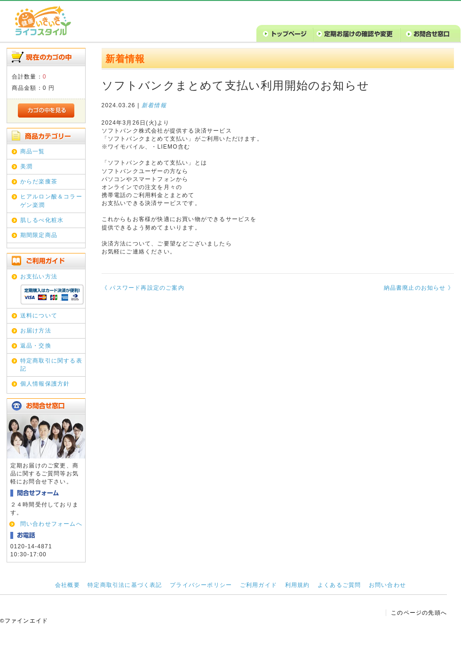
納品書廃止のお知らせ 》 (419, 288)
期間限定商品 (38, 235)
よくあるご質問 (339, 585)
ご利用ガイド (258, 585)
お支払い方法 (38, 276)
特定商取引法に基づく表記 (124, 585)
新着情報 (154, 105)
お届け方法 (35, 330)
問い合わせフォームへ (51, 524)
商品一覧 (32, 151)
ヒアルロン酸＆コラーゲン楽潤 (51, 200)
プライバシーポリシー (201, 585)
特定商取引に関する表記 (51, 364)
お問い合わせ (387, 585)
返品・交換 (35, 345)
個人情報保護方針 (45, 383)
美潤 (26, 166)
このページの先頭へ (419, 612)
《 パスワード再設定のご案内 (143, 288)
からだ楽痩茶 (38, 181)
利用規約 (297, 585)
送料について (38, 315)
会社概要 (67, 585)
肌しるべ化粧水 (42, 220)
